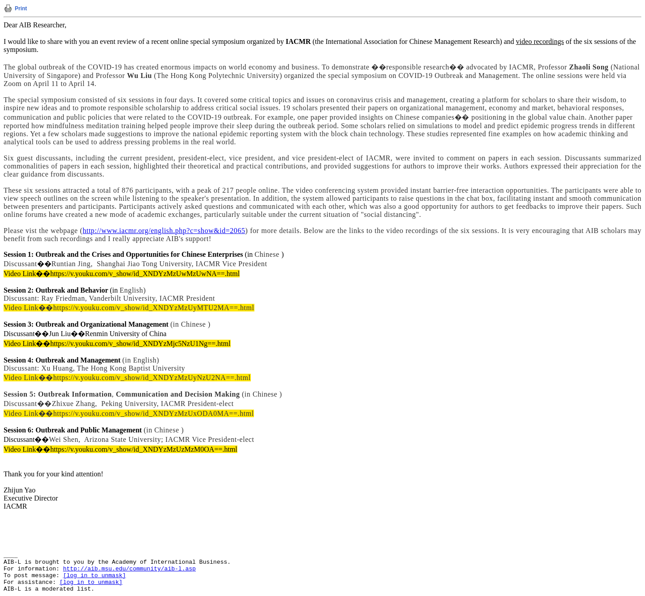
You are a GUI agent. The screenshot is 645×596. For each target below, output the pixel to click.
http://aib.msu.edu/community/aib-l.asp (129, 569)
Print (21, 8)
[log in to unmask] (94, 575)
